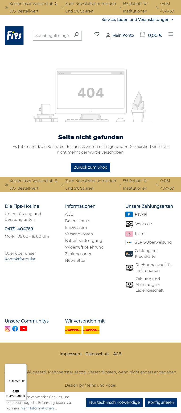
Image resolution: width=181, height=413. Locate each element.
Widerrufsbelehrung (84, 247)
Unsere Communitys (27, 321)
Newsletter (75, 260)
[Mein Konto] (120, 35)
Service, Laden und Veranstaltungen (136, 19)
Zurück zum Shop (90, 167)
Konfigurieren (161, 402)
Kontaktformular (20, 259)
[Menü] (170, 35)
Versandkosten (79, 234)
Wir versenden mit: (85, 321)
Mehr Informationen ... (39, 408)
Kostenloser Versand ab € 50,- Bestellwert (31, 7)
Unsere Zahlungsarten (149, 206)
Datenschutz (77, 221)
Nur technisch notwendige (114, 402)
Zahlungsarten (79, 254)
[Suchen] (76, 36)
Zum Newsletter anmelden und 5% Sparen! (88, 7)
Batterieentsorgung (83, 240)
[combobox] (52, 36)
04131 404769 (165, 7)
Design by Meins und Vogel (90, 385)
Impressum (76, 227)
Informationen (80, 206)
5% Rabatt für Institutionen (133, 7)
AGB (69, 214)
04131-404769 (19, 229)
